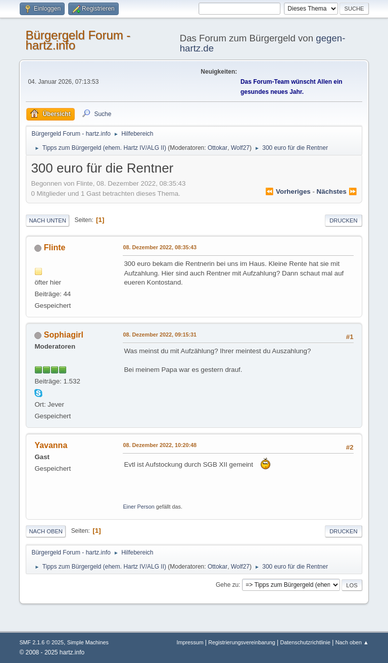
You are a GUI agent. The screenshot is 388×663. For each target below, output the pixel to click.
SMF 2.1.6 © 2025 (41, 642)
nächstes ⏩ (337, 191)
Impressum (191, 642)
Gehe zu (227, 584)
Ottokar (217, 147)
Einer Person (138, 507)
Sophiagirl (63, 334)
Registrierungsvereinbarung (241, 642)
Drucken (343, 220)
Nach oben (46, 531)
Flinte (55, 247)
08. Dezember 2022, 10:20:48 (160, 445)
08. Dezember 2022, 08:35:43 (160, 247)
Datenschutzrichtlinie (305, 642)
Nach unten (47, 220)
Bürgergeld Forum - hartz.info (77, 40)
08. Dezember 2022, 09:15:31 (160, 335)
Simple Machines (88, 642)
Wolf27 (240, 147)
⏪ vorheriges (287, 191)
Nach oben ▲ (352, 642)
